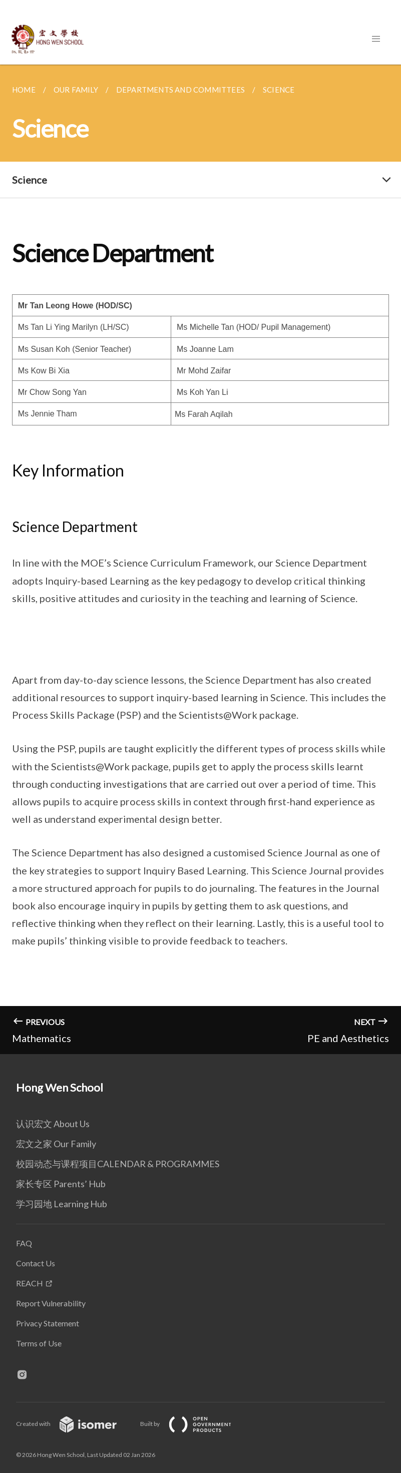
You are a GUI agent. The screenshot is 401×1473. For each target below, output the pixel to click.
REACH (29, 1283)
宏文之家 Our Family (56, 1143)
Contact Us (35, 1263)
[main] (200, 559)
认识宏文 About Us (53, 1123)
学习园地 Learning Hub (61, 1203)
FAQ (24, 1243)
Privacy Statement (47, 1323)
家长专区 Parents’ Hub (61, 1183)
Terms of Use (39, 1343)
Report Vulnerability (51, 1303)
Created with (74, 1423)
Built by (193, 1423)
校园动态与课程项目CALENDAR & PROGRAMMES (117, 1163)
